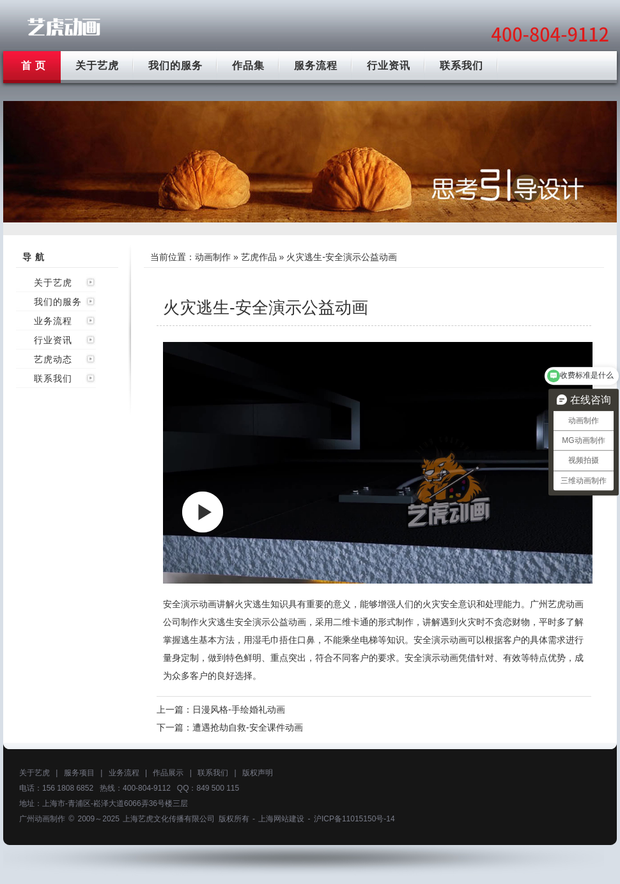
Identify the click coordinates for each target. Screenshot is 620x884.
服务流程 (315, 65)
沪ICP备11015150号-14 (354, 818)
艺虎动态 (53, 359)
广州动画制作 (42, 818)
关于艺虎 (97, 65)
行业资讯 (388, 65)
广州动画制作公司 (64, 27)
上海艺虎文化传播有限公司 (169, 818)
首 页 (33, 65)
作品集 (248, 65)
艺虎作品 (259, 257)
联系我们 (461, 65)
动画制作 (213, 257)
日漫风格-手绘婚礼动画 (238, 709)
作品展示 (168, 772)
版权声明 (257, 772)
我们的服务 (175, 65)
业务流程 (53, 321)
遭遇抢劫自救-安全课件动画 (247, 727)
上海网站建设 (281, 818)
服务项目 (79, 772)
